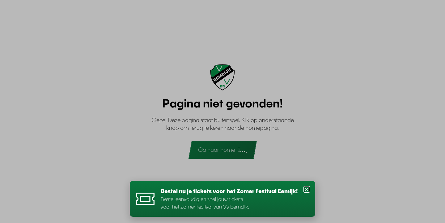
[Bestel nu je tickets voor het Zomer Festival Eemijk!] (145, 199)
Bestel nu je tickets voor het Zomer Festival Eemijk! (229, 191)
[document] (222, 111)
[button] (306, 189)
